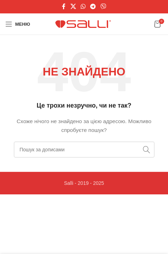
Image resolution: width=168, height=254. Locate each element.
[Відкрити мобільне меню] (17, 24)
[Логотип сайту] (84, 23)
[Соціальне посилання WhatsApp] (83, 6)
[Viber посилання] (103, 6)
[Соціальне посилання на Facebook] (64, 6)
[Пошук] (84, 149)
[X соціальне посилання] (73, 6)
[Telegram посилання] (93, 6)
